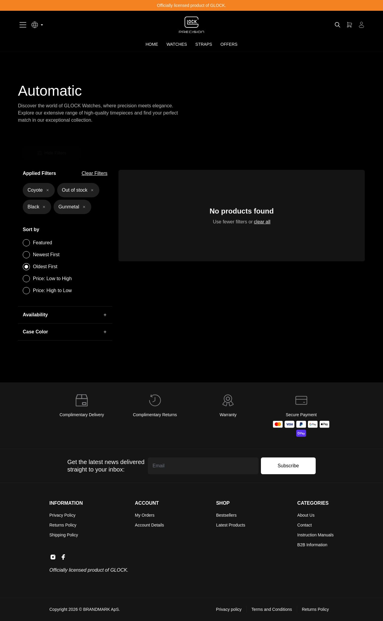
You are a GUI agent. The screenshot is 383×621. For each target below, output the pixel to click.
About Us (306, 515)
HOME (151, 44)
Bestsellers (226, 515)
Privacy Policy (62, 515)
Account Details (149, 525)
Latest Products (230, 525)
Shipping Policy (63, 534)
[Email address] (203, 465)
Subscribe (288, 465)
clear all (261, 222)
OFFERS (229, 44)
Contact (304, 525)
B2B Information (312, 544)
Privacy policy (229, 609)
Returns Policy (62, 525)
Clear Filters (94, 173)
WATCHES (176, 44)
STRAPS (203, 44)
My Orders (144, 515)
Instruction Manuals (315, 534)
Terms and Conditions (271, 609)
